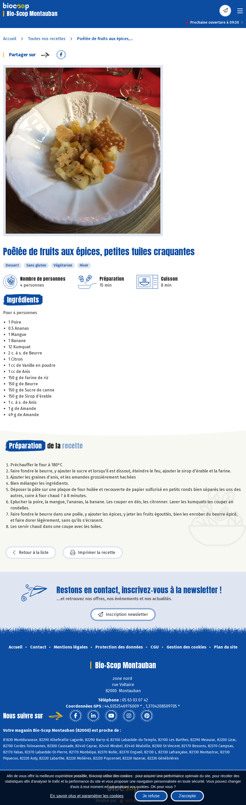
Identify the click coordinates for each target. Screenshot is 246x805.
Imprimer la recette (92, 552)
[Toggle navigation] (240, 12)
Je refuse (151, 796)
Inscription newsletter (123, 614)
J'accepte (187, 796)
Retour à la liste (30, 552)
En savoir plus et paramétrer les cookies (87, 796)
